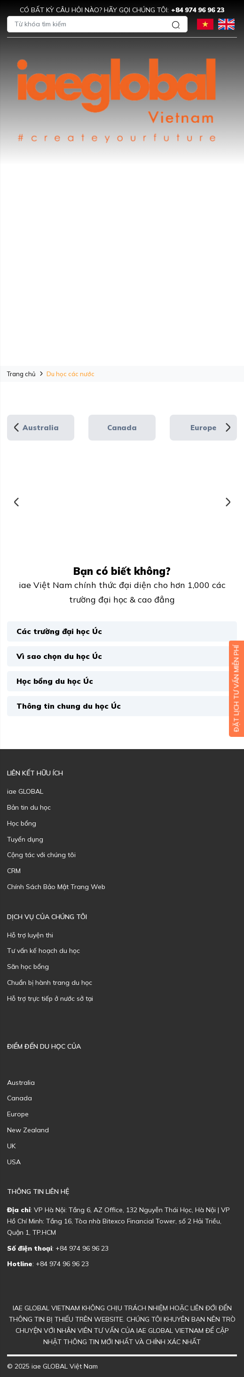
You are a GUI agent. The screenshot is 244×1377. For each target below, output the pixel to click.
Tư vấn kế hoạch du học (43, 950)
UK (11, 1146)
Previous (16, 427)
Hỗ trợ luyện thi (30, 935)
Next (227, 427)
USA (14, 1162)
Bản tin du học (29, 807)
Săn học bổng (28, 966)
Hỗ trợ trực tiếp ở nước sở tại (50, 998)
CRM (14, 870)
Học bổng (21, 823)
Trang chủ (21, 374)
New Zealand (28, 1130)
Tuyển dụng (25, 839)
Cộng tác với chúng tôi (41, 855)
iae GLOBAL (25, 791)
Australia (41, 427)
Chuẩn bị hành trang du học (49, 982)
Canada (122, 427)
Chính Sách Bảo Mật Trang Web (56, 886)
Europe (203, 427)
